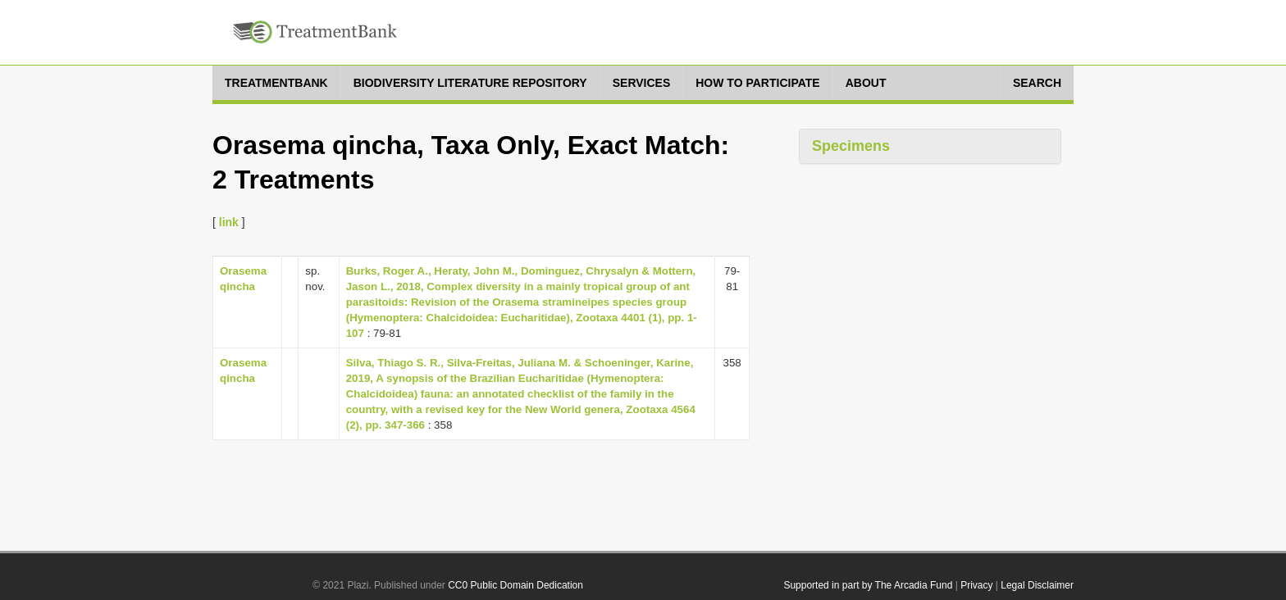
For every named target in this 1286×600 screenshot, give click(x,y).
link (229, 222)
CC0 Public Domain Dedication (515, 585)
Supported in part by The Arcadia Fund (867, 585)
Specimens (851, 146)
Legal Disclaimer (1037, 585)
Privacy (976, 585)
